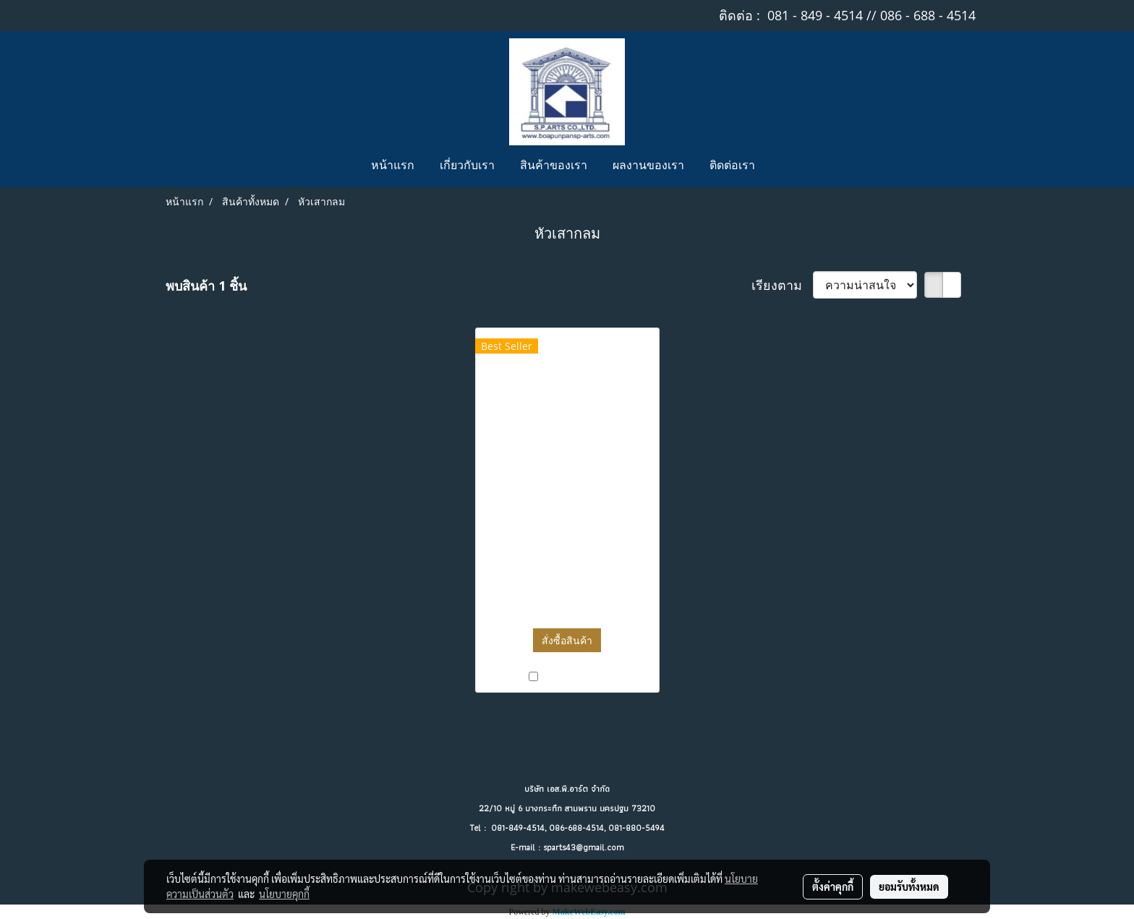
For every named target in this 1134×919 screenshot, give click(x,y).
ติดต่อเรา (732, 166)
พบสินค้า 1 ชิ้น (206, 285)
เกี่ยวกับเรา (467, 166)
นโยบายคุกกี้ (284, 893)
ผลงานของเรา (648, 166)
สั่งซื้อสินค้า (567, 640)
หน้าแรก (392, 166)
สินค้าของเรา (553, 166)
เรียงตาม (782, 285)
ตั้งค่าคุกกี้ (832, 886)
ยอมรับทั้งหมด (909, 886)
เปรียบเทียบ (573, 676)
